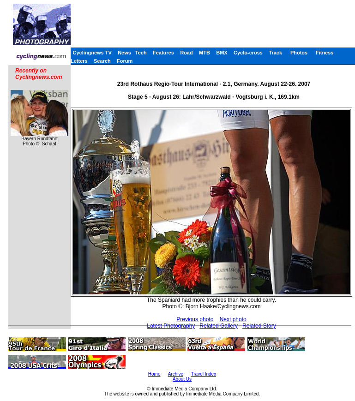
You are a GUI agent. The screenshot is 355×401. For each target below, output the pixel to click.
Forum (124, 61)
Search (102, 61)
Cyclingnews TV (91, 52)
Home (154, 374)
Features (163, 52)
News (124, 52)
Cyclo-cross (248, 52)
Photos (298, 52)
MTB (204, 52)
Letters (79, 61)
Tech (141, 52)
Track (275, 52)
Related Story (259, 326)
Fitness (325, 52)
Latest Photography (171, 326)
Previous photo (194, 319)
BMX (221, 52)
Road (186, 52)
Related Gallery (218, 326)
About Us (182, 379)
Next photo (233, 319)
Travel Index (204, 374)
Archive (175, 374)
